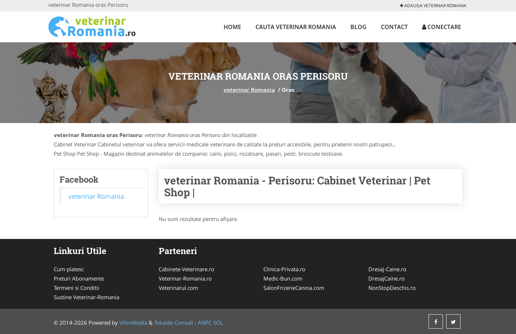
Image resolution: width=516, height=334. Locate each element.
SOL (218, 322)
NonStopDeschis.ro (392, 287)
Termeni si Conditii (76, 287)
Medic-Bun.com (282, 278)
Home (232, 27)
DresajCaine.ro (386, 278)
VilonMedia (133, 322)
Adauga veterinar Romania (433, 6)
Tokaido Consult (173, 322)
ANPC (205, 322)
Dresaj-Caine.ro (387, 269)
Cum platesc (69, 269)
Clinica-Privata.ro (284, 269)
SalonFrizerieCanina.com (293, 287)
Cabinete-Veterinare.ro (186, 269)
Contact (394, 27)
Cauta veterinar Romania (295, 27)
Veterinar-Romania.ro (185, 278)
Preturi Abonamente (79, 278)
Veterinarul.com (178, 287)
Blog (358, 27)
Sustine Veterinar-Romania (86, 297)
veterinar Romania (249, 89)
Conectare (441, 27)
